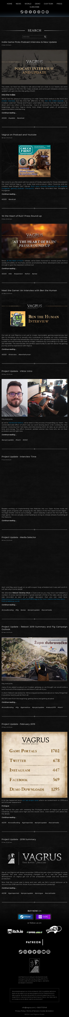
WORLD (28, 4)
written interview (8, 101)
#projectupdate (8, 440)
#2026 (4, 118)
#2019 (4, 823)
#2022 (25, 440)
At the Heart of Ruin (15, 261)
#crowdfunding (7, 610)
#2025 (4, 199)
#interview (12, 354)
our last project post (30, 800)
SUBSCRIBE (34, 7)
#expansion (18, 274)
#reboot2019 (51, 707)
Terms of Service (33, 1011)
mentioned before (16, 423)
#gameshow (25, 707)
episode (54, 101)
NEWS (18, 4)
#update (11, 118)
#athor (27, 274)
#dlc (10, 274)
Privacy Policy (20, 1011)
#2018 (4, 893)
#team (18, 440)
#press (34, 274)
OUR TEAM (48, 4)
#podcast (20, 118)
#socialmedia (46, 610)
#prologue (39, 893)
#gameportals (27, 823)
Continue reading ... (9, 113)
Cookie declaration (47, 1011)
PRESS (59, 4)
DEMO (37, 4)
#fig (16, 610)
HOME (9, 4)
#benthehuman (24, 354)
